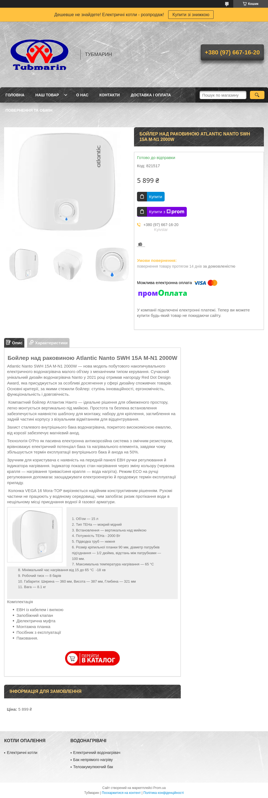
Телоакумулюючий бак (93, 767)
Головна (14, 95)
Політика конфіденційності (163, 793)
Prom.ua (159, 788)
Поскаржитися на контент (121, 793)
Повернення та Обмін (29, 110)
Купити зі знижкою (191, 14)
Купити (155, 196)
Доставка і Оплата (151, 95)
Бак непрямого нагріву (93, 759)
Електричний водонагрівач (96, 752)
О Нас (82, 95)
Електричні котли (22, 752)
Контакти (109, 95)
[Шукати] (257, 95)
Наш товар (47, 95)
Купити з (166, 211)
